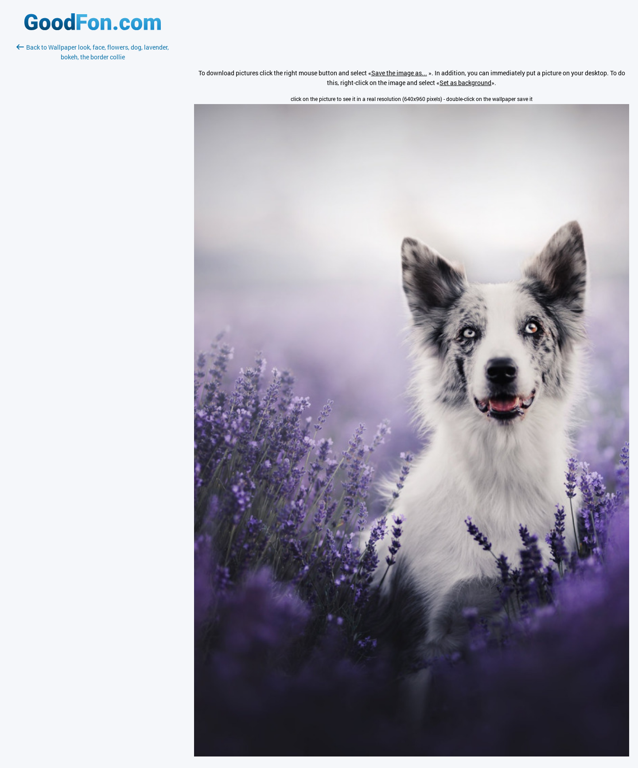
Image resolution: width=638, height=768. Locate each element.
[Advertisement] (92, 167)
